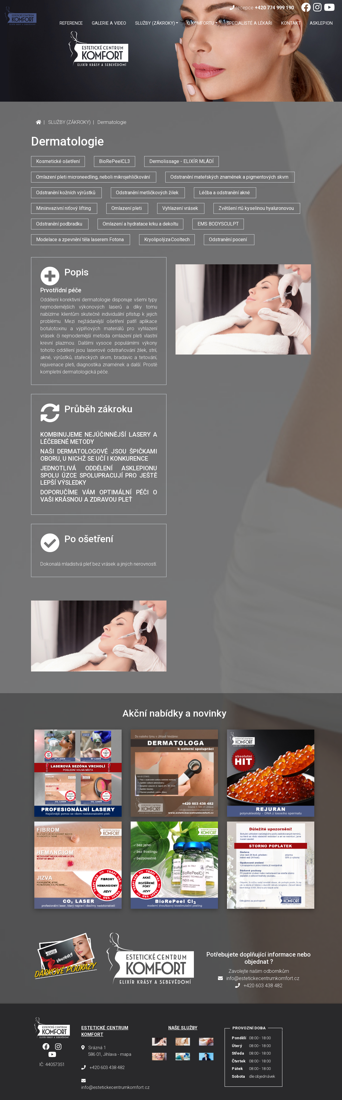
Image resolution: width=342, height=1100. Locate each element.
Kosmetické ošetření (58, 161)
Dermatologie (112, 122)
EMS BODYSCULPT (218, 224)
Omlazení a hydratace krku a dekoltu (140, 224)
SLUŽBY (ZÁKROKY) (69, 122)
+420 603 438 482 (258, 985)
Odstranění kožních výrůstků (66, 192)
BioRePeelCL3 (114, 161)
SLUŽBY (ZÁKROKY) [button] (155, 23)
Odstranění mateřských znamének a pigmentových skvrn (230, 177)
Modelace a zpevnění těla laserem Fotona (80, 239)
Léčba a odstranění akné (225, 192)
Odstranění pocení (229, 239)
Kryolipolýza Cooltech (167, 239)
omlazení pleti (127, 336)
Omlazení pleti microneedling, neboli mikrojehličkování (93, 177)
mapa (125, 1054)
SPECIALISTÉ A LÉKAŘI (249, 23)
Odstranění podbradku (59, 224)
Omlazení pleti (127, 208)
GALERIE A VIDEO (109, 23)
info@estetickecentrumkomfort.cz (258, 978)
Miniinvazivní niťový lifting (64, 208)
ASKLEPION (321, 23)
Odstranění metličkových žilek (148, 192)
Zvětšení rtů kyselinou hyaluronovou (257, 208)
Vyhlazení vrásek (180, 208)
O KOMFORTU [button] (200, 23)
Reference (71, 23)
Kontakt (291, 23)
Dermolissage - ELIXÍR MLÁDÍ (181, 161)
